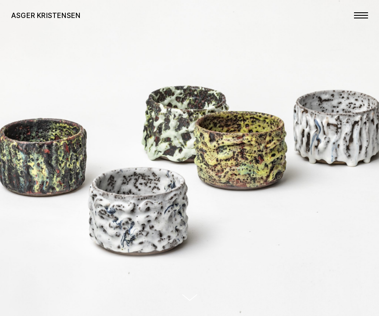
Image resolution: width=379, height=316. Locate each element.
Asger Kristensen (45, 15)
